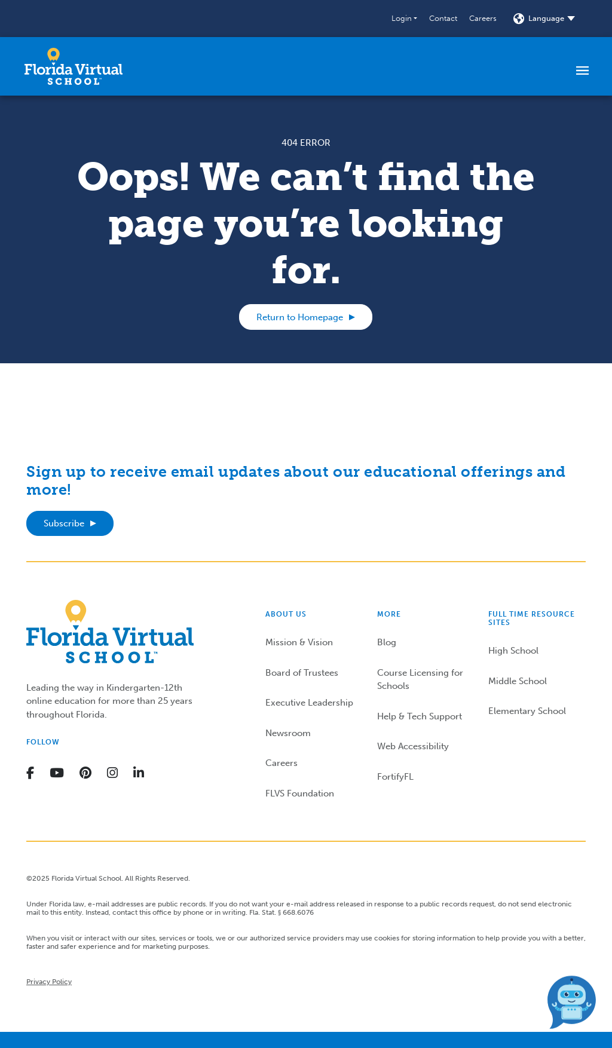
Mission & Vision (299, 642)
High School (513, 650)
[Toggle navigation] (582, 70)
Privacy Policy (49, 981)
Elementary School (527, 711)
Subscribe (64, 523)
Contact (443, 18)
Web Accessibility (413, 746)
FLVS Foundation (299, 793)
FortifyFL (395, 776)
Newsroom (288, 733)
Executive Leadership (309, 702)
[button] (404, 18)
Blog (386, 642)
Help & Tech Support (419, 716)
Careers (483, 18)
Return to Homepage (299, 317)
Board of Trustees (301, 672)
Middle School (517, 681)
